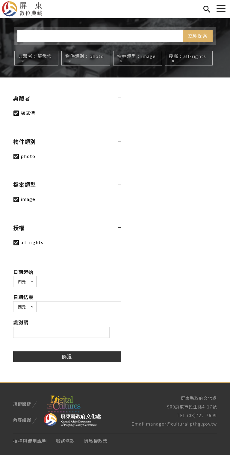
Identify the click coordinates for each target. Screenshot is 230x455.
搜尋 (207, 8)
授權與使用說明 (30, 441)
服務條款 (65, 441)
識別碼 (20, 322)
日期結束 (23, 297)
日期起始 (23, 271)
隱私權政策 (96, 441)
